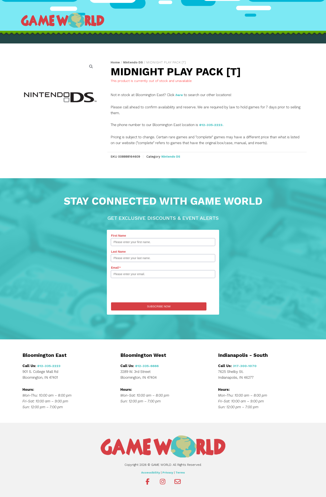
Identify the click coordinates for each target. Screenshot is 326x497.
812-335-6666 (147, 365)
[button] (91, 66)
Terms (180, 472)
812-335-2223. (211, 125)
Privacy (167, 472)
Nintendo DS (133, 62)
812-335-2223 (49, 365)
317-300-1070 (245, 365)
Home (115, 62)
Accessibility (150, 472)
